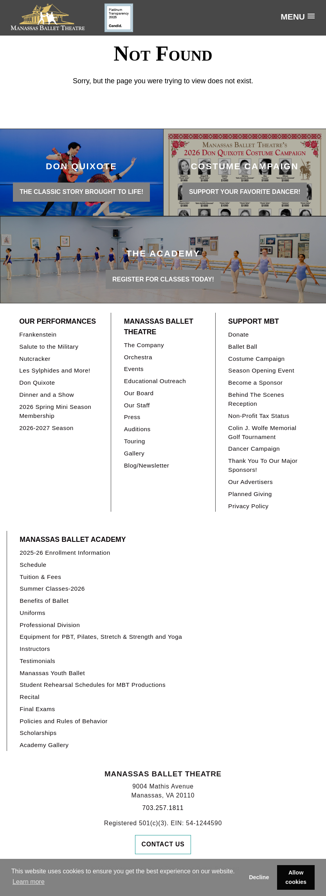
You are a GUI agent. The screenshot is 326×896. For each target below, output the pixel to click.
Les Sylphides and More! (54, 370)
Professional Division (50, 625)
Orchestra (138, 357)
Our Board (139, 393)
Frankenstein (37, 334)
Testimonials (37, 661)
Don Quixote (37, 382)
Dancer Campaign (254, 448)
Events (134, 369)
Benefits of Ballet (44, 600)
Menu (293, 16)
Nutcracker (34, 358)
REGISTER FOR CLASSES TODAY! (163, 279)
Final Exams (37, 709)
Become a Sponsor (255, 382)
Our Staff (137, 405)
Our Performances (57, 321)
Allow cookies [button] (295, 877)
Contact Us (163, 844)
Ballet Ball (242, 346)
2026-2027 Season (46, 428)
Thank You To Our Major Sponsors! (262, 465)
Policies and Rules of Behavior (64, 721)
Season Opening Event (261, 370)
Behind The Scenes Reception (256, 399)
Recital (30, 697)
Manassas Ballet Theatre (158, 326)
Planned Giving (250, 494)
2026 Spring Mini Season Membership (55, 411)
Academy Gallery (44, 745)
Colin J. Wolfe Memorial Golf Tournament (262, 432)
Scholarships (38, 732)
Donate (238, 334)
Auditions (137, 429)
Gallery (134, 453)
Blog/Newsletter (146, 465)
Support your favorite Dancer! (245, 191)
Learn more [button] (29, 881)
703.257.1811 (163, 808)
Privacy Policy (248, 506)
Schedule (33, 564)
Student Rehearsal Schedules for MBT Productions (93, 684)
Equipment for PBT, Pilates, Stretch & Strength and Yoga (101, 636)
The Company (144, 345)
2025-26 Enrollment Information (65, 552)
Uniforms (32, 612)
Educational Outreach (155, 381)
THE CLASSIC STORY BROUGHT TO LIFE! (81, 191)
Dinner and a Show (46, 394)
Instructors (35, 648)
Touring (134, 441)
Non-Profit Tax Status (258, 415)
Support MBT (253, 321)
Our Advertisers (250, 481)
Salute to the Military (48, 346)
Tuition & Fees (40, 576)
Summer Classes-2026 (52, 588)
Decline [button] (259, 877)
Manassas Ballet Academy (73, 539)
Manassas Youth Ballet (52, 673)
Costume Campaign (256, 358)
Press (132, 417)
